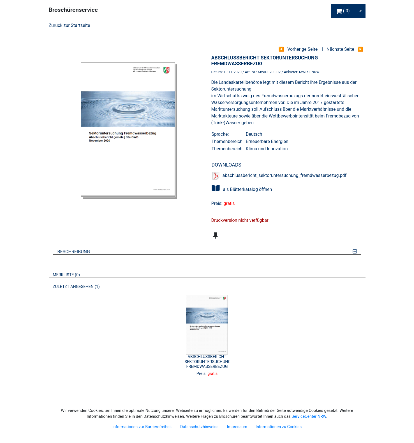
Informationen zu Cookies (279, 426)
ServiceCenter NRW (309, 416)
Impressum (237, 426)
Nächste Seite (340, 49)
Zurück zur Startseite (69, 25)
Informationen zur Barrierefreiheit (142, 426)
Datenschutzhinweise (199, 426)
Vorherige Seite (302, 49)
